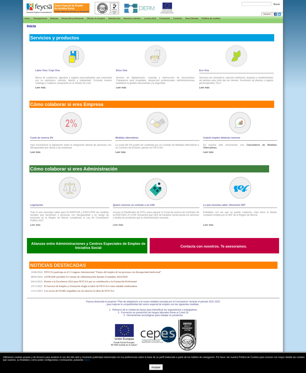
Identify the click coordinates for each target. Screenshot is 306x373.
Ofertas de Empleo (96, 18)
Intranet (266, 14)
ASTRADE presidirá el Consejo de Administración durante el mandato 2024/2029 (86, 276)
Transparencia (40, 18)
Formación (164, 18)
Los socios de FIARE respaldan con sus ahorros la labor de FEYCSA (79, 290)
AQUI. (87, 360)
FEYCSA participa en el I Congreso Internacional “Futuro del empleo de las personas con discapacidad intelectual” (102, 272)
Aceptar (155, 367)
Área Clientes (192, 18)
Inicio (27, 18)
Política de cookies (211, 18)
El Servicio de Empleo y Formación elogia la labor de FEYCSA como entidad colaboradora (90, 286)
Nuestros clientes (132, 18)
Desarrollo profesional (72, 18)
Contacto (177, 18)
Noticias (54, 18)
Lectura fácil (150, 18)
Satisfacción (114, 18)
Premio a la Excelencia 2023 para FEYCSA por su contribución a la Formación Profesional (90, 281)
